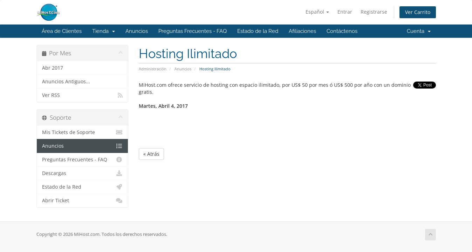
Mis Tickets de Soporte (82, 132)
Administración (152, 68)
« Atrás (151, 153)
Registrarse (374, 11)
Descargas (82, 173)
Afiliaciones (302, 31)
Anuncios (136, 31)
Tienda (103, 31)
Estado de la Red (257, 31)
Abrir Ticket (82, 200)
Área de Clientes (62, 31)
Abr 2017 (52, 68)
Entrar (344, 11)
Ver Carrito (417, 12)
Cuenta (419, 31)
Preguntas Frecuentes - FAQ (192, 31)
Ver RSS (82, 95)
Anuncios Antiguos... (66, 81)
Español (317, 11)
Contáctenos (342, 31)
